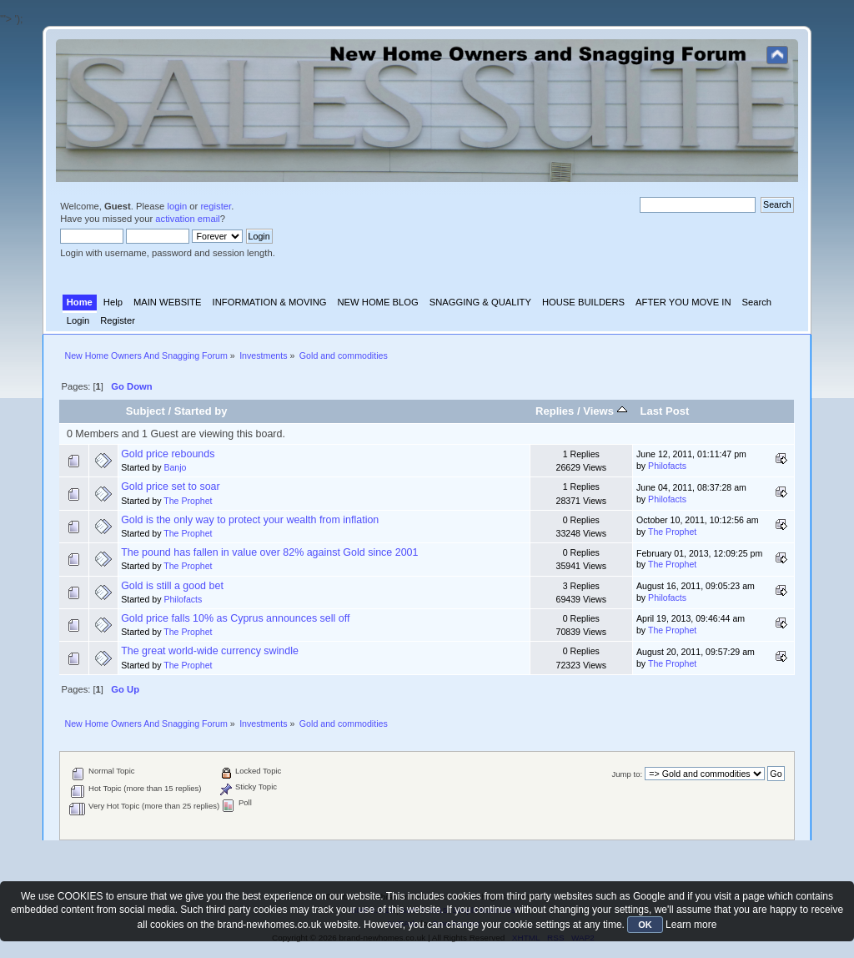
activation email (187, 219)
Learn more (691, 924)
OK (645, 925)
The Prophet (187, 501)
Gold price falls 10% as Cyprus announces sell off (235, 618)
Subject (145, 411)
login (177, 206)
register (215, 206)
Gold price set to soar (170, 486)
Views (604, 411)
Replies (554, 411)
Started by (201, 411)
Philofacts (667, 466)
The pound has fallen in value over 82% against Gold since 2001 (269, 552)
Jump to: (627, 774)
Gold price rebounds (167, 454)
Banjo (174, 467)
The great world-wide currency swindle (210, 651)
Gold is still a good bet (172, 586)
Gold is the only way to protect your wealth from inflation (250, 520)
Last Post (665, 411)
